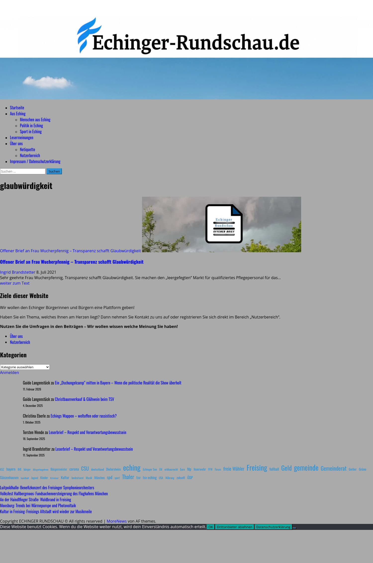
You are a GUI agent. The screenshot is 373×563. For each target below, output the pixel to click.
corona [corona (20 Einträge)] (74, 469)
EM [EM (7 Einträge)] (160, 469)
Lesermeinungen (21, 137)
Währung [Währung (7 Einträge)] (169, 478)
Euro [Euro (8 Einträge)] (182, 469)
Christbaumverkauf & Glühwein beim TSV (84, 399)
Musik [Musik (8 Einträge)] (89, 478)
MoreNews (117, 521)
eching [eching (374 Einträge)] (131, 467)
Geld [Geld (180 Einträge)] (286, 468)
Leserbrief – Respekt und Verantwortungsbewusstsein (87, 432)
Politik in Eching (31, 125)
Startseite (17, 108)
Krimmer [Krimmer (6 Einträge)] (54, 478)
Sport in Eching (31, 131)
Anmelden (9, 372)
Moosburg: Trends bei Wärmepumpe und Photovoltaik (38, 505)
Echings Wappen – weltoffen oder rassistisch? (84, 416)
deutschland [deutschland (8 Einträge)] (97, 469)
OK (210, 527)
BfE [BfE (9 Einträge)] (19, 469)
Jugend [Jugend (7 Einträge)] (34, 478)
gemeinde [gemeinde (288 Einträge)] (306, 467)
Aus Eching (17, 114)
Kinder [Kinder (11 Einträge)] (44, 477)
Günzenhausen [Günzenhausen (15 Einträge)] (9, 477)
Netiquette (27, 149)
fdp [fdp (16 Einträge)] (189, 469)
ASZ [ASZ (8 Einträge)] (2, 469)
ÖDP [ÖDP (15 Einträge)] (190, 477)
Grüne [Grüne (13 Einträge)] (362, 469)
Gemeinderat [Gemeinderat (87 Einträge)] (334, 468)
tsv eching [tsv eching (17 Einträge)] (150, 477)
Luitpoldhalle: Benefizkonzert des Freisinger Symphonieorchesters (47, 488)
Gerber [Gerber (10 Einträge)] (353, 469)
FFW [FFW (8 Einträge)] (210, 469)
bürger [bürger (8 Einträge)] (27, 469)
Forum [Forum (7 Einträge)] (218, 469)
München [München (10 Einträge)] (99, 477)
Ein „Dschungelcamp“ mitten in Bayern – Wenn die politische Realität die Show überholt (118, 383)
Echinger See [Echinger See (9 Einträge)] (150, 469)
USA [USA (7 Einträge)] (161, 478)
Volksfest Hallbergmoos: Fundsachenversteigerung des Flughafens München (54, 494)
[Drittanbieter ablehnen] (294, 528)
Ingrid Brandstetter (18, 272)
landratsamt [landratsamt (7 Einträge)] (78, 478)
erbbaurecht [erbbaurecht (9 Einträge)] (171, 469)
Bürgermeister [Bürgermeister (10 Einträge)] (58, 469)
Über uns (16, 143)
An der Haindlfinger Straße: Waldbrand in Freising (35, 499)
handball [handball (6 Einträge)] (25, 478)
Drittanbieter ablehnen (234, 527)
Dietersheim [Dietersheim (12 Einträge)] (113, 469)
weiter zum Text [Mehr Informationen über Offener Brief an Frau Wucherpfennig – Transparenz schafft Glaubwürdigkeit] (15, 283)
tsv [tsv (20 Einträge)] (138, 477)
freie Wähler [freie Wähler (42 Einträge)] (233, 468)
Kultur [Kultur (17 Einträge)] (65, 477)
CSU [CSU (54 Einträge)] (85, 468)
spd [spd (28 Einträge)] (109, 477)
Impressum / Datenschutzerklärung (35, 161)
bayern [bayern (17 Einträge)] (10, 469)
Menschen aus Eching (35, 120)
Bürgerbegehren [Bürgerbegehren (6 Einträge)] (40, 469)
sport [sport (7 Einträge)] (117, 478)
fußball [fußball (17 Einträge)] (274, 469)
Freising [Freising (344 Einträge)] (257, 467)
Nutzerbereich (30, 155)
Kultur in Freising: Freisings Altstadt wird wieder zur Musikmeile (46, 511)
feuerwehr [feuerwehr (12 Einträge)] (200, 469)
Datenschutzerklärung (273, 527)
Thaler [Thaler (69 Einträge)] (128, 477)
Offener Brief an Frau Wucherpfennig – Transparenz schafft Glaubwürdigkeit (70, 250)
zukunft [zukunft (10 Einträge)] (181, 477)
